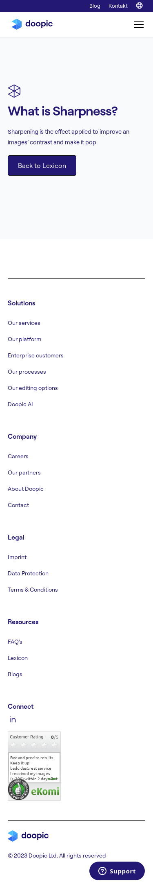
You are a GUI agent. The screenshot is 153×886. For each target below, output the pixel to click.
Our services (24, 323)
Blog (94, 5)
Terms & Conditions (33, 589)
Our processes (27, 371)
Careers (18, 456)
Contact (18, 505)
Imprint (17, 557)
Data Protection (28, 573)
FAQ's (15, 641)
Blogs (15, 674)
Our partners (24, 472)
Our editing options (33, 388)
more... (53, 779)
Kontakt (118, 5)
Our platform (24, 339)
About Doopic (26, 488)
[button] (137, 24)
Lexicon (18, 658)
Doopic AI (20, 404)
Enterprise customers (36, 355)
